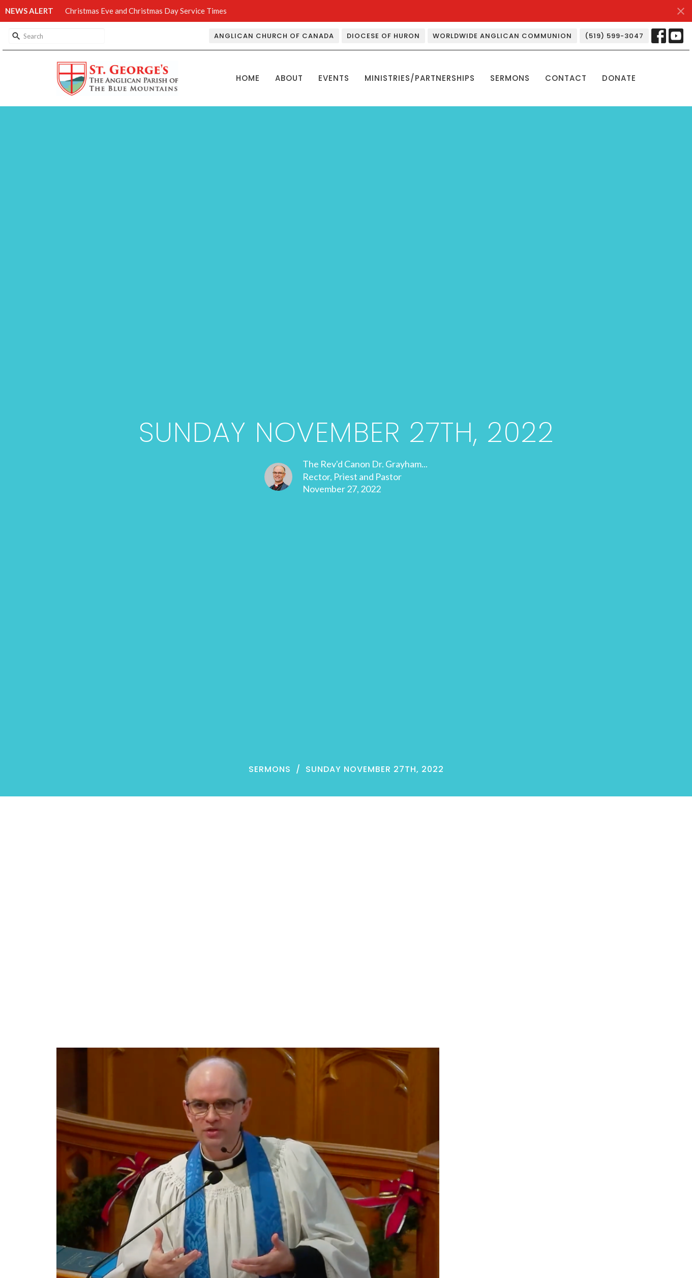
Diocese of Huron (383, 36)
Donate (619, 78)
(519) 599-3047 (614, 36)
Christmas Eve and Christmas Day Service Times (146, 10)
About (289, 78)
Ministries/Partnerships (420, 78)
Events (333, 78)
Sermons (510, 78)
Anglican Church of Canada (274, 36)
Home (248, 78)
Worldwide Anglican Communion (502, 36)
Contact (566, 78)
